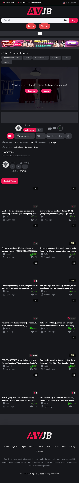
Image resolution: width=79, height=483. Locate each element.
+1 (18, 166)
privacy (72, 446)
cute (27, 58)
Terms (41, 446)
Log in (31, 26)
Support (32, 446)
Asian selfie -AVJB (12, 58)
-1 (25, 166)
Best (66, 58)
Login (46, 91)
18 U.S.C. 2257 (60, 446)
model (7, 62)
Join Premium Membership (30, 2)
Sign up (44, 26)
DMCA (49, 446)
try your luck (9, 2)
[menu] (39, 33)
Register (31, 91)
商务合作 (39, 451)
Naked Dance (40, 58)
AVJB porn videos (36, 474)
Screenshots (57, 136)
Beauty (55, 58)
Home (6, 446)
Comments (8, 151)
